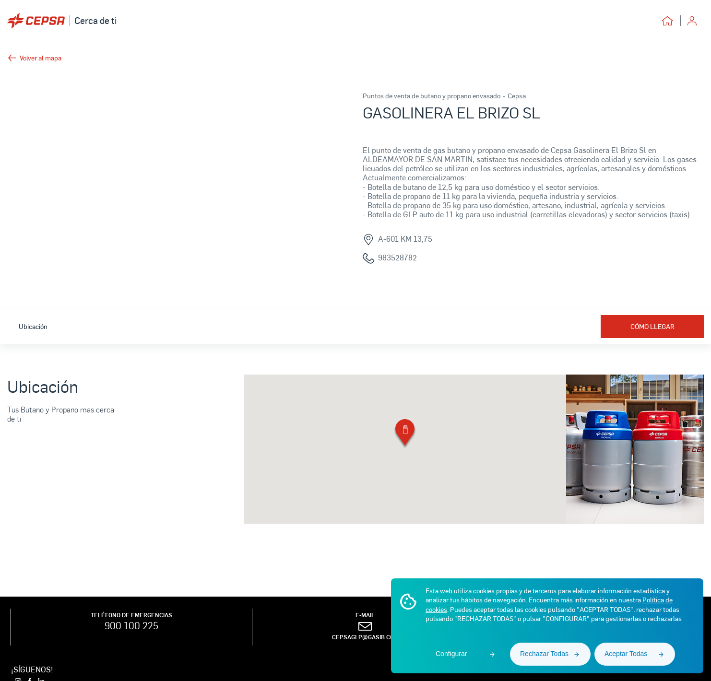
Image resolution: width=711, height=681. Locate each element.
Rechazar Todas (544, 654)
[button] (404, 434)
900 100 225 (131, 625)
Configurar (451, 654)
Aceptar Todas (625, 654)
